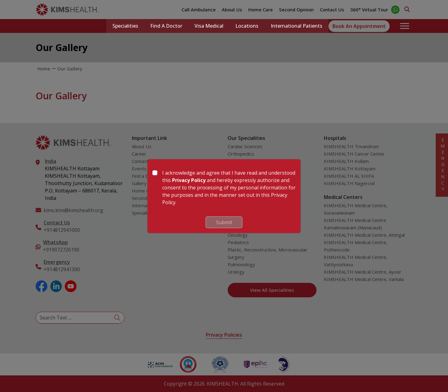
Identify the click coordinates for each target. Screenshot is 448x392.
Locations (246, 26)
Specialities (125, 26)
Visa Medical (208, 26)
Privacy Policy (189, 180)
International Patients (296, 26)
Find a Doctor (166, 26)
